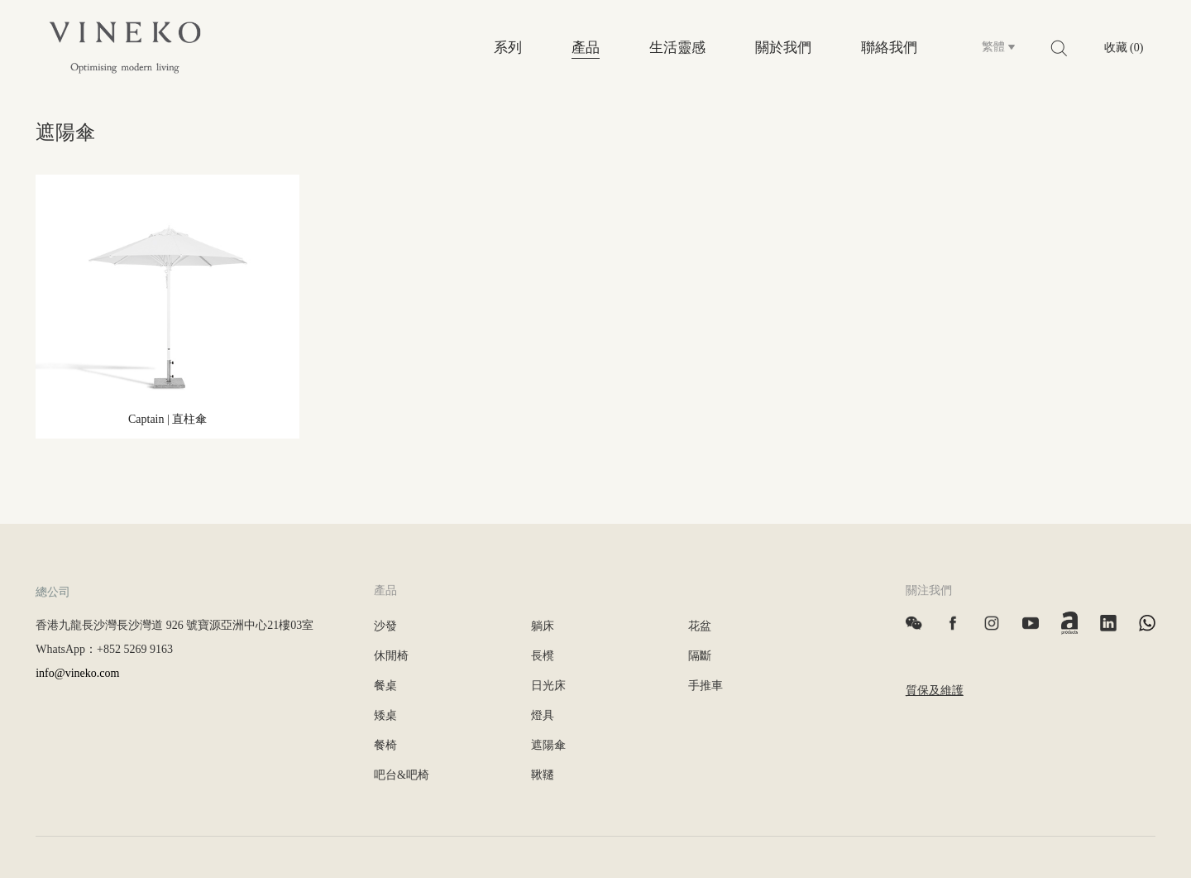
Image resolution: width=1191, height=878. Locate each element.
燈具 (542, 715)
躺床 (542, 626)
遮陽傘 (548, 745)
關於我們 (783, 47)
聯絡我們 (889, 47)
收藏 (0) (1124, 47)
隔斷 (699, 656)
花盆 (699, 626)
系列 (508, 47)
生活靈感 (677, 47)
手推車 (705, 685)
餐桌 (385, 685)
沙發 (385, 626)
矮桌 (385, 715)
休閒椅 (391, 656)
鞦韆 (542, 775)
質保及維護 (935, 690)
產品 (586, 47)
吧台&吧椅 (401, 775)
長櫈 (542, 656)
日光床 (548, 685)
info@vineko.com (77, 673)
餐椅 (385, 745)
